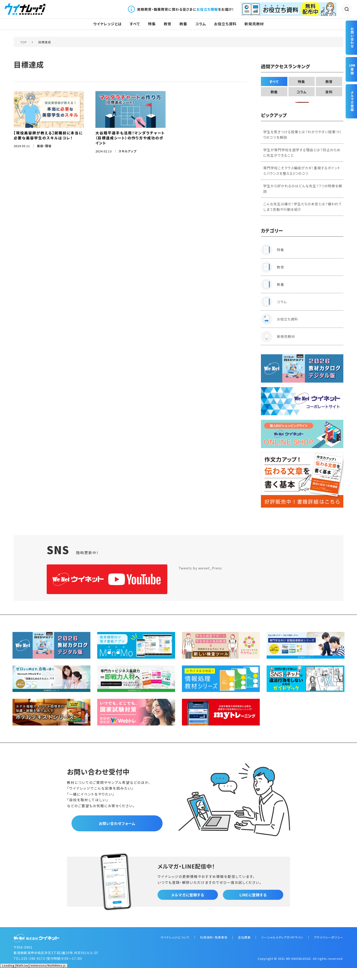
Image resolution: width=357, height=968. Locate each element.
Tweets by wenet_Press (200, 568)
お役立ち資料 (225, 24)
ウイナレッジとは (107, 24)
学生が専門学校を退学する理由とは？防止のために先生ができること (302, 152)
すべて (135, 24)
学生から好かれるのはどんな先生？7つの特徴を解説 (302, 188)
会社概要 (244, 937)
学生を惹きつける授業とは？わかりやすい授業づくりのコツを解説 (302, 134)
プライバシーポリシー (328, 937)
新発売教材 (254, 24)
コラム (200, 24)
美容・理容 (44, 146)
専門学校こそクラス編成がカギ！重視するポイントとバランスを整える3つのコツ (301, 170)
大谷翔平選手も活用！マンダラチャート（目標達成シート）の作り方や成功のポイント (130, 138)
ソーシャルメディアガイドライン (282, 937)
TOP (23, 42)
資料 (329, 91)
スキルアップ (127, 151)
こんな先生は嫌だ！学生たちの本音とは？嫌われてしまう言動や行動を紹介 (302, 206)
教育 (167, 24)
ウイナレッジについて (175, 937)
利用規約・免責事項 (213, 937)
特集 (152, 24)
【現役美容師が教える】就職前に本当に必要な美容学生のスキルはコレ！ (48, 135)
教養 (183, 24)
